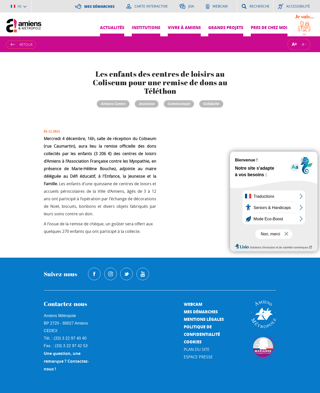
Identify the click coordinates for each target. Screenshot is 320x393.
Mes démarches (201, 312)
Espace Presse (198, 357)
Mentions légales (204, 319)
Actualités (112, 27)
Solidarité (211, 104)
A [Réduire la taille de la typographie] (303, 44)
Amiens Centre (113, 104)
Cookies (193, 342)
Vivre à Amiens (184, 27)
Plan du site (197, 349)
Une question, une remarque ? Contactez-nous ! (66, 361)
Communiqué (179, 104)
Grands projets (225, 27)
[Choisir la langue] (18, 6)
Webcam (193, 304)
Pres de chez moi (269, 27)
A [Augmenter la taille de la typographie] (293, 44)
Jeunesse (147, 104)
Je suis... (304, 16)
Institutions (146, 27)
